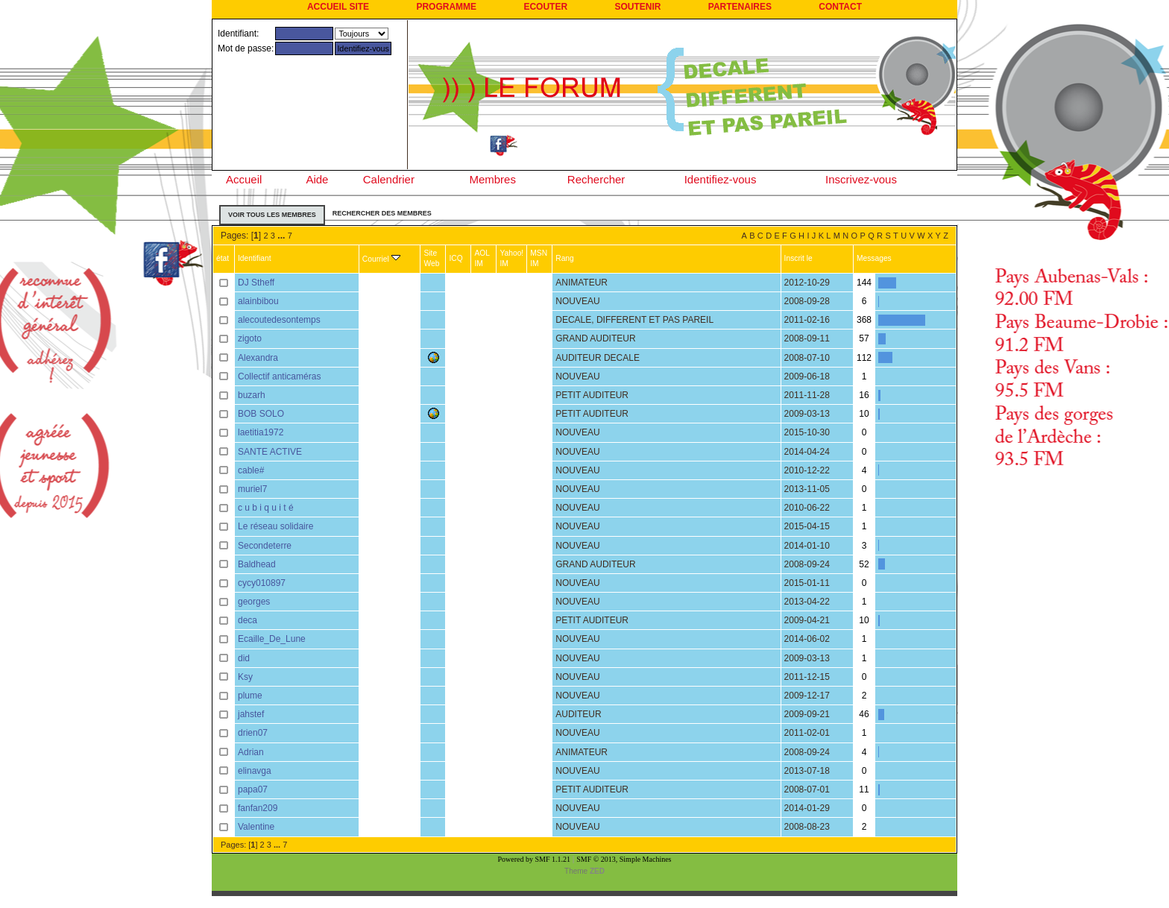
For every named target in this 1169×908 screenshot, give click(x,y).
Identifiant (254, 258)
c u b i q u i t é (266, 507)
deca (247, 620)
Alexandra (258, 358)
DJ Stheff (256, 282)
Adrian (251, 752)
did (244, 658)
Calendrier (389, 179)
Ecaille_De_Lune (272, 639)
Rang (564, 258)
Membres (492, 179)
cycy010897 (262, 583)
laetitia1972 (260, 432)
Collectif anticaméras (279, 376)
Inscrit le (798, 258)
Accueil (244, 179)
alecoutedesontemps (279, 320)
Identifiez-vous (720, 179)
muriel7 (252, 489)
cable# (251, 470)
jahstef (251, 714)
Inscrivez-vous (861, 179)
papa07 (253, 789)
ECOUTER (545, 6)
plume (250, 695)
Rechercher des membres (382, 213)
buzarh (251, 395)
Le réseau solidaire (275, 526)
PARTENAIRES (740, 6)
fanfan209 (257, 808)
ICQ (455, 258)
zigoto (250, 338)
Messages (874, 258)
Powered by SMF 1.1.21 (534, 859)
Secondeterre (265, 545)
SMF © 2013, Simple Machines (623, 859)
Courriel (381, 259)
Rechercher (596, 179)
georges (254, 601)
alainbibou (258, 301)
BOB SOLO (261, 414)
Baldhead (257, 564)
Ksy (245, 677)
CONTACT (840, 6)
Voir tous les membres (272, 214)
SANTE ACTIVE (270, 452)
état (222, 258)
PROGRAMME (446, 6)
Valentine (256, 827)
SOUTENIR (637, 6)
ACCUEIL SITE (338, 6)
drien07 (253, 733)
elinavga (254, 771)
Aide (317, 179)
